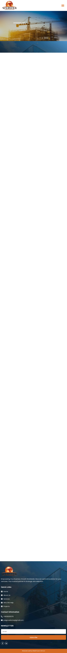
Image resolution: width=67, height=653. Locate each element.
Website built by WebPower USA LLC (33, 651)
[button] (62, 5)
